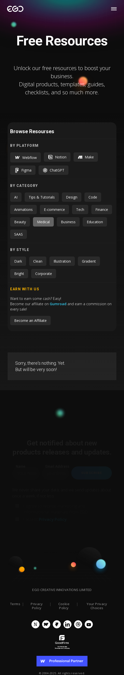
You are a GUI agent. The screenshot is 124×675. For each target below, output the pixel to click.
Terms (15, 604)
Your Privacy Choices (97, 606)
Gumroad (58, 303)
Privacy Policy (37, 606)
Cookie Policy (63, 606)
